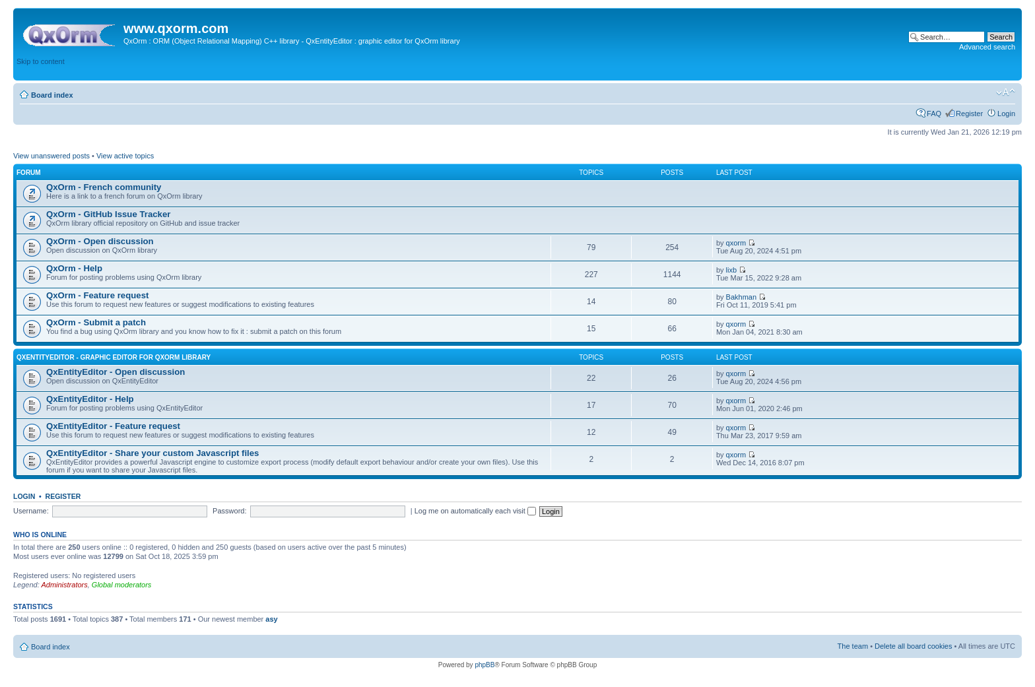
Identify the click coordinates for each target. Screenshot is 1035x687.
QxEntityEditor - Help (90, 399)
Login (1006, 113)
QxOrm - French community (103, 187)
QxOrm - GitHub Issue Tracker (108, 214)
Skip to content (41, 61)
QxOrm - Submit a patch (96, 322)
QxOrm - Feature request (97, 295)
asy (271, 619)
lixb (731, 270)
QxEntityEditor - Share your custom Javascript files (152, 453)
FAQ (934, 113)
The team (853, 646)
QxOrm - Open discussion (100, 241)
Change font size (1005, 92)
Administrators (64, 585)
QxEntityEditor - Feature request (113, 426)
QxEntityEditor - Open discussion (115, 372)
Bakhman (741, 297)
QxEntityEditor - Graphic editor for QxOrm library (114, 357)
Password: (229, 511)
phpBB (484, 665)
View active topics (125, 156)
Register (969, 113)
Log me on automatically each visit (475, 511)
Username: (31, 511)
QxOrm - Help (74, 268)
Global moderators (122, 585)
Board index (52, 95)
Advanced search (987, 47)
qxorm (736, 243)
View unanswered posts (51, 156)
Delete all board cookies (913, 646)
